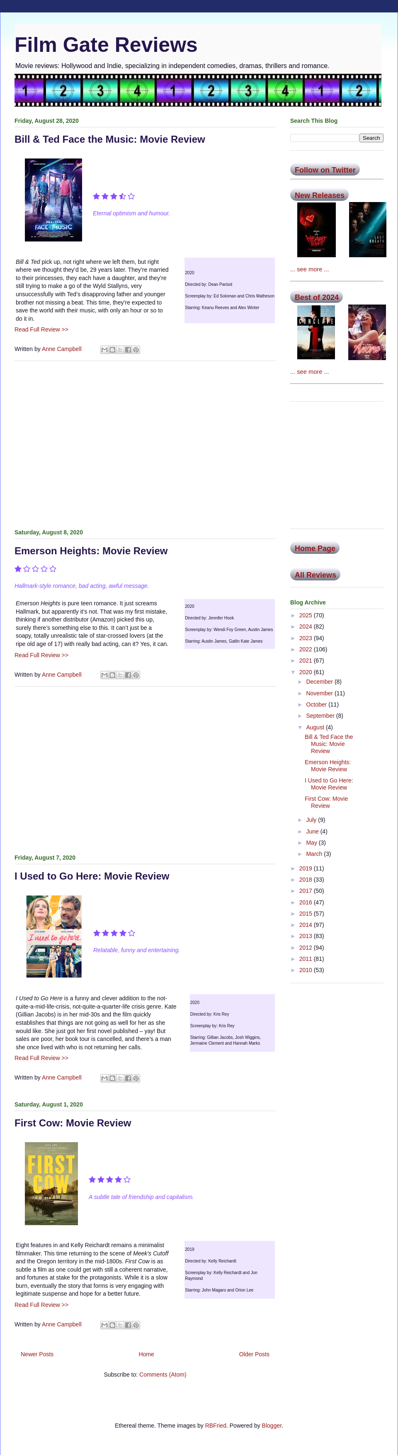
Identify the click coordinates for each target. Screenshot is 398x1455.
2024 (306, 626)
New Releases (320, 195)
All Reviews (315, 575)
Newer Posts (37, 1354)
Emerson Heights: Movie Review (91, 550)
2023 (306, 638)
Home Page (315, 548)
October (317, 704)
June (313, 831)
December (320, 681)
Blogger (272, 1425)
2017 (306, 890)
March (315, 854)
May (312, 842)
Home (146, 1354)
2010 (306, 970)
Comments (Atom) (163, 1374)
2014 (306, 924)
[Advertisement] (145, 443)
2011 (306, 958)
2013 (306, 936)
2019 (306, 868)
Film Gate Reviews (106, 44)
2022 (306, 649)
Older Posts (254, 1354)
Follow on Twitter (325, 170)
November (320, 693)
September (321, 715)
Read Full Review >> (41, 329)
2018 (306, 879)
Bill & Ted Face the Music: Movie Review (110, 139)
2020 (306, 672)
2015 (306, 913)
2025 (306, 615)
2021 (306, 660)
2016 (306, 902)
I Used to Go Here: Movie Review (92, 876)
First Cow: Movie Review (73, 1122)
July (312, 819)
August (315, 727)
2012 (306, 947)
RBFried (215, 1425)
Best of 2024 (317, 297)
